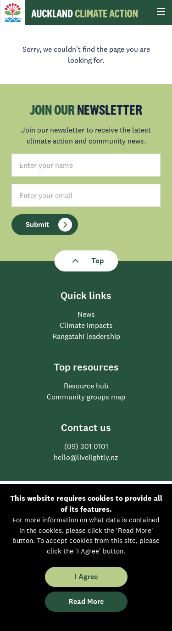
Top (86, 261)
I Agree (86, 576)
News (86, 314)
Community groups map (86, 396)
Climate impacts (86, 325)
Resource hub (86, 385)
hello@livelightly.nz (86, 457)
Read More (86, 601)
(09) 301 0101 (86, 446)
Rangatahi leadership (86, 336)
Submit (49, 225)
